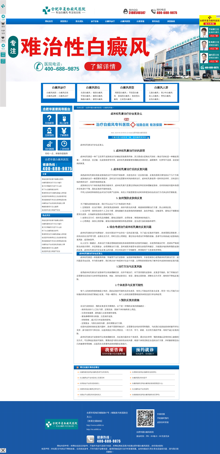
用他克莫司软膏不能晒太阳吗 (52, 179)
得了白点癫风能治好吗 (50, 189)
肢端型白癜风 (124, 96)
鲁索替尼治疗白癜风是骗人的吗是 (54, 193)
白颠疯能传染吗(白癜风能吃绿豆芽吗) (146, 395)
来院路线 (171, 21)
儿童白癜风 (154, 93)
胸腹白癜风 (85, 99)
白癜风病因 (51, 93)
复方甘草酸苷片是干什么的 (52, 186)
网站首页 (49, 21)
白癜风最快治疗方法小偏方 (52, 183)
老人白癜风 (154, 96)
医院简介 (64, 21)
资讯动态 (156, 21)
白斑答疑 (140, 21)
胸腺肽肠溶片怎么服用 (50, 207)
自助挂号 (3, 61)
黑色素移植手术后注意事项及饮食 (54, 200)
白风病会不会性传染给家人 (90, 383)
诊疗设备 (95, 21)
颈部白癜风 (97, 93)
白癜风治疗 (63, 96)
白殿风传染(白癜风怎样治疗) (90, 389)
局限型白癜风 (120, 93)
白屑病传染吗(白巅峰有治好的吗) (144, 372)
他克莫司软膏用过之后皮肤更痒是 (54, 196)
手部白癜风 (85, 96)
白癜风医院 (125, 21)
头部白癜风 (85, 93)
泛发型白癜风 (125, 99)
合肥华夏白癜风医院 (94, 108)
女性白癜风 (154, 99)
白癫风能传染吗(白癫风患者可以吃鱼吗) (94, 372)
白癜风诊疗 (110, 21)
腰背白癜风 (97, 99)
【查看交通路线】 (95, 421)
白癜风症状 (63, 93)
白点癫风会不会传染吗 (140, 389)
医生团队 (79, 21)
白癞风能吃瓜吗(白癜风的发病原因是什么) (147, 383)
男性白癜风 (166, 96)
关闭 (218, 16)
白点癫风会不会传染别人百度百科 (92, 378)
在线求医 (3, 54)
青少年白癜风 (167, 93)
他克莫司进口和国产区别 (51, 210)
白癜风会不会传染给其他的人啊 (53, 203)
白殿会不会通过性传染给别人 (90, 395)
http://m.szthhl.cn (94, 429)
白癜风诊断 (51, 96)
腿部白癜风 (97, 96)
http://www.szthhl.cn (95, 425)
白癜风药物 (107, 108)
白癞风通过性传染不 (139, 378)
